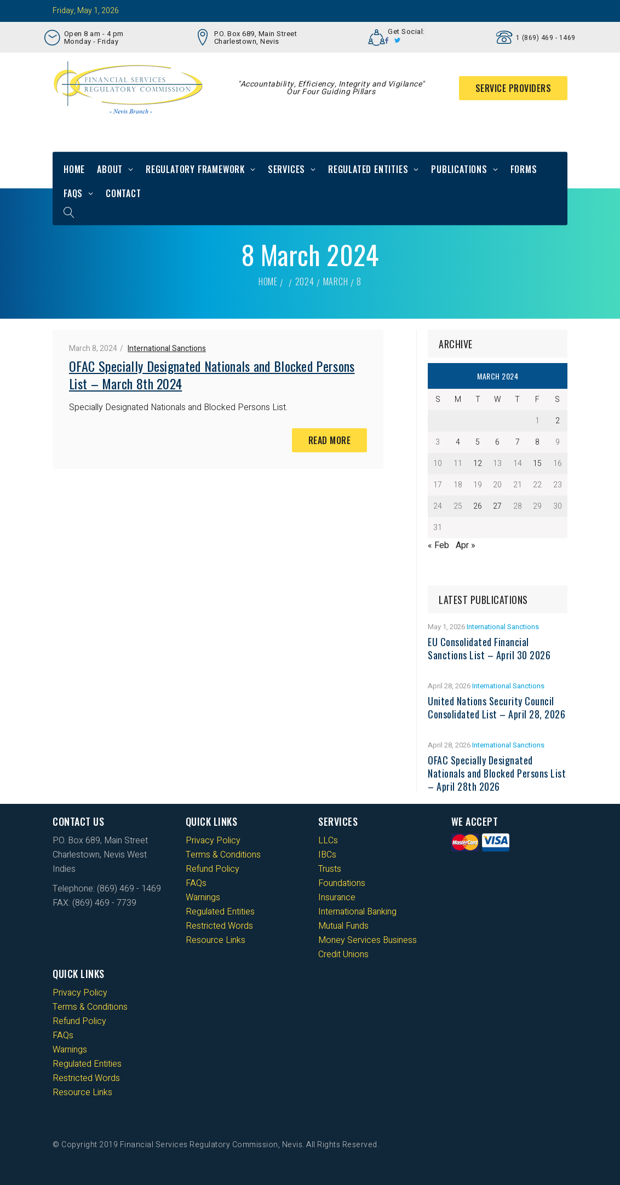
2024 (304, 281)
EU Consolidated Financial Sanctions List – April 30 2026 (489, 648)
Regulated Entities (368, 169)
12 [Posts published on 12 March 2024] (477, 463)
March (335, 281)
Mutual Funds (343, 926)
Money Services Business (367, 940)
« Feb (438, 545)
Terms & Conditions (223, 854)
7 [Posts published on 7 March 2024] (517, 442)
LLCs (328, 840)
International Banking (357, 911)
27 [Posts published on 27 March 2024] (497, 506)
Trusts (329, 869)
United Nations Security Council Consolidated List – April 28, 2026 (496, 707)
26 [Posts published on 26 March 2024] (477, 506)
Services (286, 169)
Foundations (341, 883)
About (110, 169)
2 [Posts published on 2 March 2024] (557, 421)
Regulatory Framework (195, 169)
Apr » (465, 545)
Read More (329, 440)
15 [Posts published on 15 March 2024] (537, 463)
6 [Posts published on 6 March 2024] (497, 442)
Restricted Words (219, 926)
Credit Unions (343, 954)
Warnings (203, 897)
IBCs (327, 854)
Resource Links (215, 940)
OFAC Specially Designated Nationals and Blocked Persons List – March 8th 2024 (212, 374)
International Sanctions (167, 348)
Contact (123, 193)
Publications (459, 169)
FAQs (73, 193)
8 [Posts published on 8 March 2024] (537, 442)
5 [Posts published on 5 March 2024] (477, 442)
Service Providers (513, 88)
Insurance (336, 897)
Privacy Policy (213, 840)
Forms (523, 169)
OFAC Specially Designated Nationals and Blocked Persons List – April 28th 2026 (497, 773)
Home (74, 169)
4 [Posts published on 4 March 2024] (458, 442)
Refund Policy (212, 869)
